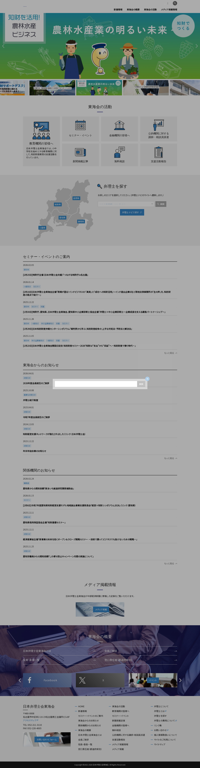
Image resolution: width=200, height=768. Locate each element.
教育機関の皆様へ (120, 711)
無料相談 (116, 730)
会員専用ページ (154, 3)
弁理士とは (160, 711)
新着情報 (118, 9)
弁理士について (161, 706)
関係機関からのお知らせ (89, 725)
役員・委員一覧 (59, 660)
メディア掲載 (118, 749)
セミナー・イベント (120, 715)
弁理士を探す (160, 715)
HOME (81, 706)
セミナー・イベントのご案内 (90, 715)
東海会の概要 (133, 9)
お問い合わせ (161, 730)
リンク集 (158, 725)
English (168, 3)
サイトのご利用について (165, 739)
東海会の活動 (150, 9)
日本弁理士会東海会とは (59, 651)
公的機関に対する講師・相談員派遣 (128, 734)
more (99, 270)
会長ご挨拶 (140, 651)
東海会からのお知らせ (88, 720)
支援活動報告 (118, 739)
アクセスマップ (31, 720)
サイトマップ (159, 744)
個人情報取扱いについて (165, 734)
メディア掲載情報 (169, 9)
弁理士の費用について (165, 720)
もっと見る (170, 353)
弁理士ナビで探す (132, 212)
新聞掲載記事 (118, 720)
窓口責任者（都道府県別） (140, 660)
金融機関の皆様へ (120, 725)
